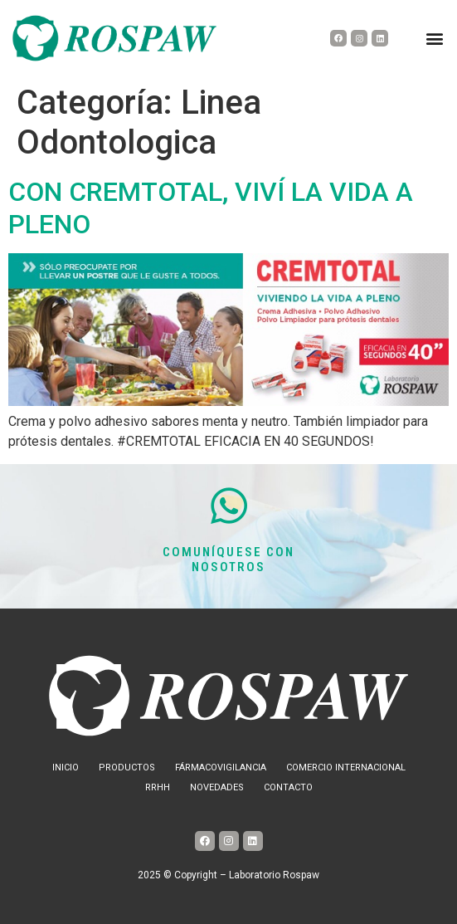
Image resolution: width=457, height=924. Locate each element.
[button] (435, 38)
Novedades (217, 787)
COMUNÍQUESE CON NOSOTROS (229, 559)
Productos (127, 767)
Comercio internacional (346, 767)
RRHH (157, 787)
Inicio (65, 767)
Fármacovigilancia (220, 767)
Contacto (288, 787)
